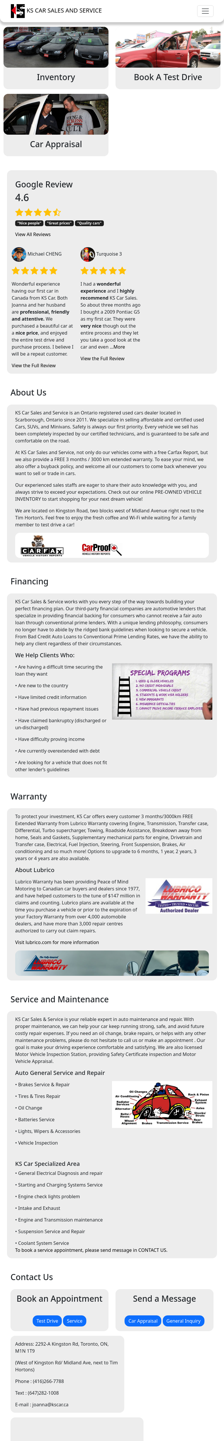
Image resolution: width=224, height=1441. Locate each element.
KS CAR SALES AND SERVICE (56, 11)
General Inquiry (184, 1248)
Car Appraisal (143, 1248)
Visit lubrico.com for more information (57, 870)
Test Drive (47, 1248)
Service (74, 1248)
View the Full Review (104, 293)
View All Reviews (33, 258)
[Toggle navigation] (205, 11)
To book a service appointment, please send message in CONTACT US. (91, 1178)
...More (187, 274)
